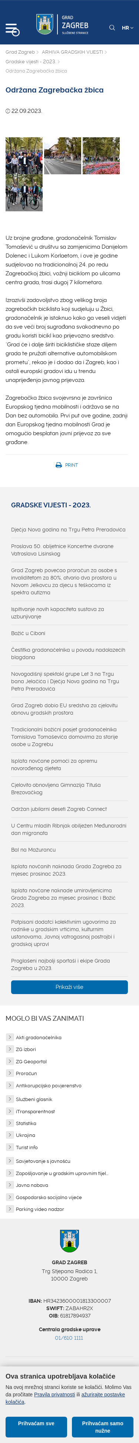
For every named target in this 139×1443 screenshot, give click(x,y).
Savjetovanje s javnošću (43, 1161)
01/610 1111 (69, 1338)
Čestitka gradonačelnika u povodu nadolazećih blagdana (68, 653)
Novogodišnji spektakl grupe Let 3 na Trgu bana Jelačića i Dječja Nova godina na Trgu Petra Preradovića (65, 681)
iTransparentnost (35, 1111)
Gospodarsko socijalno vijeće (49, 1197)
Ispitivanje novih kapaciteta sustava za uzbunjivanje (57, 613)
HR (127, 28)
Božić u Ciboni (28, 633)
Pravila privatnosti (54, 1394)
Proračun (26, 1073)
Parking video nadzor (40, 1209)
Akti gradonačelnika (39, 1037)
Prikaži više (69, 987)
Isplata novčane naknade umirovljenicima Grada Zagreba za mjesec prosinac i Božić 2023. (63, 897)
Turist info (27, 1147)
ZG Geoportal (31, 1061)
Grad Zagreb (20, 52)
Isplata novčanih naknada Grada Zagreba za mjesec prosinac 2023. (66, 870)
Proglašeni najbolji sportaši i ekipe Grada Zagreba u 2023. (60, 964)
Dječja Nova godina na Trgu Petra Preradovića (68, 530)
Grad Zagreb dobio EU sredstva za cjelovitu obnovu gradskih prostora (64, 709)
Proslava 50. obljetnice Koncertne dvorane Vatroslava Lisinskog (62, 550)
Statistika (26, 1123)
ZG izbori (26, 1049)
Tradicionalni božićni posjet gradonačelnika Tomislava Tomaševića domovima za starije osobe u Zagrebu (64, 736)
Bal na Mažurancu (33, 850)
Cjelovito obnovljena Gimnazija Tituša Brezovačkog (56, 788)
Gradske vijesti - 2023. (31, 61)
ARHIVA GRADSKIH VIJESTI (72, 52)
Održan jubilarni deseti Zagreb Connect (59, 809)
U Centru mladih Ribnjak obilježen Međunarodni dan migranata (68, 829)
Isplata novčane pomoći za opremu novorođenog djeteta (54, 764)
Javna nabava (32, 1185)
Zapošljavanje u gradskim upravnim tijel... (62, 1173)
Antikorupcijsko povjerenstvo (49, 1085)
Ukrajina (25, 1135)
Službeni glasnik (34, 1099)
